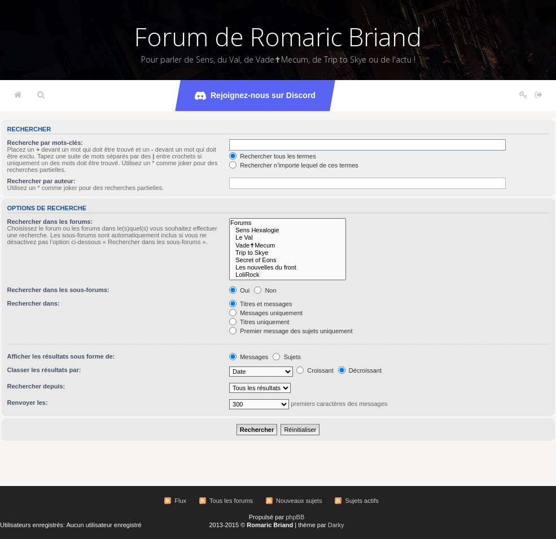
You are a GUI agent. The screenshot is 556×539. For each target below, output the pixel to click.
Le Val (287, 237)
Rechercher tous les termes (272, 156)
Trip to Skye (287, 253)
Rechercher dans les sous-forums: (58, 289)
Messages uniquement (266, 313)
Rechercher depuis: (36, 386)
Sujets (287, 357)
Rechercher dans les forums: (50, 221)
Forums (287, 223)
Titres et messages (260, 304)
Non (265, 290)
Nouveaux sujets (299, 500)
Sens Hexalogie (287, 230)
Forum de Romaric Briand (278, 37)
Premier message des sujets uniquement (290, 331)
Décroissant (360, 370)
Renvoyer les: (27, 402)
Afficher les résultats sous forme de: (61, 356)
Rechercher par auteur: (41, 181)
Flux (180, 500)
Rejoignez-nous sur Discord (255, 95)
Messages (248, 357)
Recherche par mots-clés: (45, 142)
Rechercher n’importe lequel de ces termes (293, 165)
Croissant (315, 370)
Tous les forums (231, 500)
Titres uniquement (259, 322)
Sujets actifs (361, 500)
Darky (336, 525)
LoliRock (287, 275)
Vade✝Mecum (287, 245)
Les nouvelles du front (287, 267)
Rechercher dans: (33, 303)
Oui (239, 290)
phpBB (295, 517)
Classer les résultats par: (44, 369)
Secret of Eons (287, 260)
